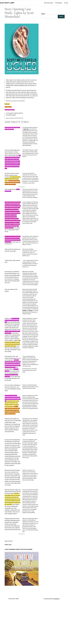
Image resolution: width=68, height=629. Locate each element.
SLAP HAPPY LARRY (7, 3)
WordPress (56, 598)
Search (43, 13)
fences (30, 310)
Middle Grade (8, 544)
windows (24, 310)
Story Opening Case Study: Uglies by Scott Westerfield (19, 12)
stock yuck (26, 129)
